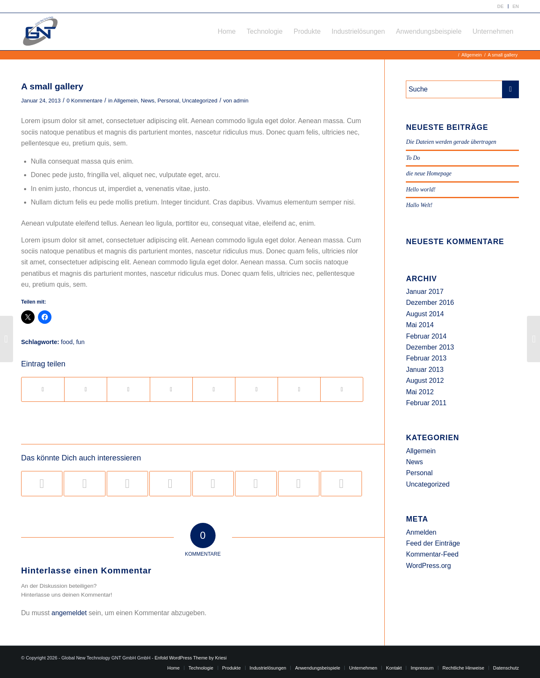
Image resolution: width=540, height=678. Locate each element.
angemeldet (69, 612)
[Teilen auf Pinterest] (128, 389)
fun (80, 342)
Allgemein (126, 100)
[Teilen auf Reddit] (299, 389)
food (67, 342)
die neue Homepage (428, 173)
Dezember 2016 (430, 302)
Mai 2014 (420, 324)
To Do (413, 158)
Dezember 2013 (430, 347)
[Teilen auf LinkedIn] (171, 389)
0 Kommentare (85, 100)
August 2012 (425, 380)
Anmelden (421, 532)
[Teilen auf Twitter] (86, 389)
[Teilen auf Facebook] (43, 389)
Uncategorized (200, 100)
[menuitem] (500, 6)
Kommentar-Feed (432, 554)
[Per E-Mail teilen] (342, 389)
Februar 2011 (426, 402)
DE (500, 6)
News (147, 100)
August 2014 (425, 313)
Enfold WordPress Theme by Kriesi (190, 657)
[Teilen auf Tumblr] (214, 389)
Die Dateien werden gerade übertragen (451, 142)
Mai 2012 (420, 392)
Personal (168, 100)
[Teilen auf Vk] (256, 389)
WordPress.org (428, 565)
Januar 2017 (424, 291)
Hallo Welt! (419, 205)
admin (241, 100)
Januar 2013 (424, 369)
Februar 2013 (426, 358)
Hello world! (420, 189)
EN (516, 6)
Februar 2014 (426, 336)
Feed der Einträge (433, 543)
